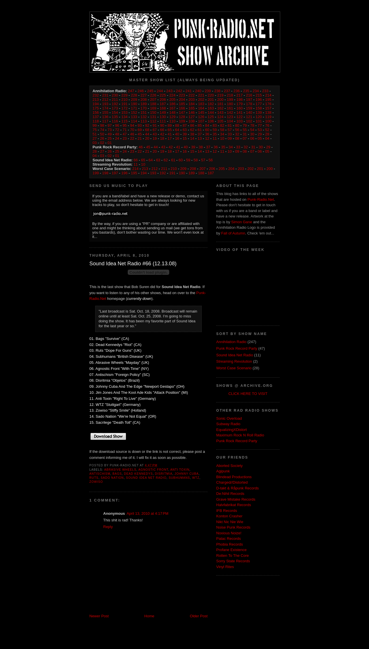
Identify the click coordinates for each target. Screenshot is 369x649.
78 (252, 125)
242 (179, 91)
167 (172, 108)
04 (267, 138)
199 (230, 99)
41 (169, 134)
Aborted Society (229, 465)
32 (237, 134)
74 (102, 130)
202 (201, 99)
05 (260, 138)
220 (211, 95)
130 (163, 117)
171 (134, 108)
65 (169, 130)
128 (182, 117)
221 (201, 95)
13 (199, 138)
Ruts (94, 477)
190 (134, 104)
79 (245, 125)
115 (124, 121)
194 (96, 104)
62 (192, 130)
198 (239, 99)
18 (162, 138)
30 (252, 134)
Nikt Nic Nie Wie (229, 522)
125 (211, 117)
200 (220, 99)
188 (153, 104)
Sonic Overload (229, 418)
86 (192, 125)
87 (184, 125)
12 (207, 138)
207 (153, 99)
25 (110, 138)
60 (207, 130)
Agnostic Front (153, 469)
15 (184, 138)
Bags (117, 473)
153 (124, 112)
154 (115, 112)
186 (172, 104)
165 (192, 108)
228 (134, 95)
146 (192, 112)
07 (245, 138)
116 (115, 121)
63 (184, 130)
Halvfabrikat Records (233, 505)
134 (124, 117)
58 (222, 130)
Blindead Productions (234, 477)
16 (177, 138)
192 (115, 104)
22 (132, 138)
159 (249, 108)
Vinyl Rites (225, 567)
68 (147, 130)
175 (96, 108)
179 (239, 104)
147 (182, 112)
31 (245, 134)
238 (217, 91)
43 (155, 134)
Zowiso (96, 481)
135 (115, 117)
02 (102, 143)
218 (230, 95)
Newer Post (99, 616)
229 (124, 95)
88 (177, 125)
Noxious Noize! (228, 533)
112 (153, 121)
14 (192, 138)
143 (220, 112)
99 (95, 125)
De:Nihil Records (230, 493)
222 (192, 95)
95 (125, 125)
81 (230, 125)
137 (96, 117)
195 (268, 99)
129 (172, 117)
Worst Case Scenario (234, 368)
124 (220, 117)
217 (239, 95)
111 (163, 121)
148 (172, 112)
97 (110, 125)
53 (260, 130)
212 (105, 99)
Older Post (199, 616)
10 (222, 138)
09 (230, 138)
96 (117, 125)
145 (201, 112)
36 (207, 134)
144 (211, 112)
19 (155, 138)
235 (246, 91)
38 (192, 134)
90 (162, 125)
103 (239, 121)
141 (239, 112)
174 (105, 108)
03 (95, 143)
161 (230, 108)
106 (211, 121)
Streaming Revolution (234, 361)
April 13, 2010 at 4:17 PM (147, 513)
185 (182, 104)
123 (230, 117)
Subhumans (179, 477)
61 (199, 130)
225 (163, 95)
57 (230, 130)
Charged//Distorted (232, 482)
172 (124, 108)
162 (220, 108)
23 (125, 138)
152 (134, 112)
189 (143, 104)
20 (147, 138)
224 (172, 95)
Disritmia (163, 473)
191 (124, 104)
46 (132, 134)
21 (140, 138)
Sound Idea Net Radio (146, 477)
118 (96, 121)
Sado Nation (112, 477)
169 (153, 108)
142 (230, 112)
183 (201, 104)
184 (192, 104)
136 (105, 117)
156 (96, 112)
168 (163, 108)
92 (147, 125)
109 (182, 121)
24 (117, 138)
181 (220, 104)
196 (259, 99)
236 (237, 91)
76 (267, 125)
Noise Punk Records (233, 527)
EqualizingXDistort (231, 429)
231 (105, 95)
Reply (108, 527)
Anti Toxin (180, 469)
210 (124, 99)
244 (160, 91)
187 (163, 104)
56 (237, 130)
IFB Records (226, 510)
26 (102, 138)
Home (149, 616)
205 (172, 99)
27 (95, 138)
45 (140, 134)
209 (134, 99)
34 (222, 134)
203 (192, 99)
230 (115, 95)
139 (259, 112)
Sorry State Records (233, 561)
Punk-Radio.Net (260, 199)
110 (172, 121)
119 (268, 117)
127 (192, 117)
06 (252, 138)
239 (208, 91)
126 (201, 117)
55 (245, 130)
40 (177, 134)
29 (260, 134)
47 (125, 134)
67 (155, 130)
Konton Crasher (229, 516)
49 (110, 134)
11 (215, 138)
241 (188, 91)
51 (95, 134)
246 (141, 91)
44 (147, 134)
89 (169, 125)
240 (198, 91)
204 (182, 99)
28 (267, 134)
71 (125, 130)
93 (140, 125)
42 (162, 134)
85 (199, 125)
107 (201, 121)
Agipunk (223, 471)
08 (237, 138)
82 (222, 125)
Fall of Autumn (233, 233)
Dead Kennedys (138, 473)
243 (169, 91)
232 (96, 95)
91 (155, 125)
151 (143, 112)
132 (143, 117)
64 (177, 130)
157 (268, 108)
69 (140, 130)
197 (249, 99)
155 (105, 112)
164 (201, 108)
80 (237, 125)
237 (227, 91)
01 (110, 143)
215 (259, 95)
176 (268, 104)
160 (239, 108)
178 (249, 104)
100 (268, 121)
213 (96, 99)
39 (184, 134)
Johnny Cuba (187, 473)
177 (259, 104)
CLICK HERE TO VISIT (247, 393)
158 (259, 108)
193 (105, 104)
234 (256, 91)
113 (143, 121)
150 (153, 112)
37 (199, 134)
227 (143, 95)
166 (182, 108)
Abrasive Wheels (120, 469)
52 (267, 130)
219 (220, 95)
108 (192, 121)
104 (230, 121)
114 (134, 121)
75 (95, 130)
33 (230, 134)
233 (265, 91)
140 (249, 112)
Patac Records (228, 538)
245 (150, 91)
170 (143, 108)
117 (105, 121)
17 (169, 138)
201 (211, 99)
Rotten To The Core (232, 555)
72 (117, 130)
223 (182, 95)
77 (260, 125)
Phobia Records (229, 544)
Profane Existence (231, 550)
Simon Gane (241, 222)
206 (163, 99)
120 (259, 117)
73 (110, 130)
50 (102, 134)
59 (215, 130)
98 (102, 125)
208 (143, 99)
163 (211, 108)
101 (259, 121)
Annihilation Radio (231, 342)
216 (249, 95)
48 (117, 134)
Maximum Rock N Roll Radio (240, 435)
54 (252, 130)
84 (207, 125)
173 (115, 108)
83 (215, 125)
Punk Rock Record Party (236, 348)
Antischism (99, 473)
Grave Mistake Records (235, 499)
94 (132, 125)
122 (239, 117)
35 (215, 134)
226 (153, 95)
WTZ (195, 477)
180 (230, 104)
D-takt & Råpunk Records (237, 488)
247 (131, 91)
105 (220, 121)
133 (134, 117)
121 (249, 117)
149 (163, 112)
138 (268, 112)
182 (211, 104)
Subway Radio (228, 424)
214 (268, 95)
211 (115, 99)
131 (153, 117)
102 (249, 121)
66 (162, 130)
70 (132, 130)
